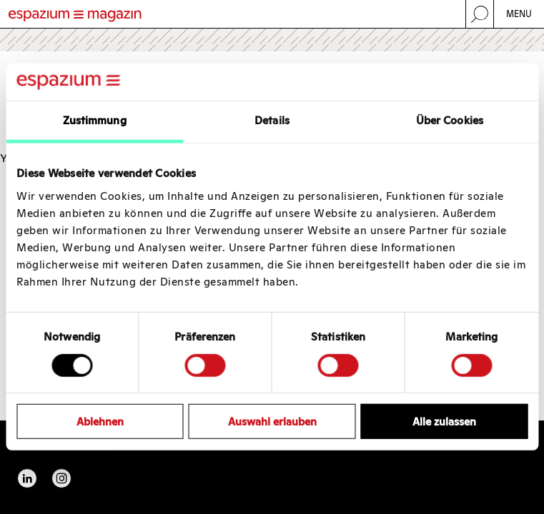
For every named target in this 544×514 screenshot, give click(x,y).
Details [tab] (272, 120)
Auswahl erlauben (272, 421)
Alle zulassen (444, 421)
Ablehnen (100, 421)
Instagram (61, 478)
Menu (519, 14)
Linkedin (27, 478)
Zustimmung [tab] (95, 120)
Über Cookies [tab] (449, 120)
